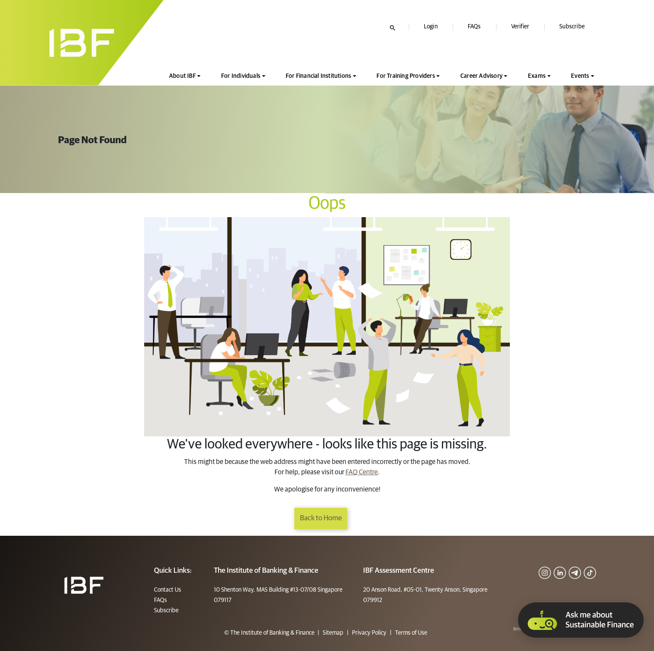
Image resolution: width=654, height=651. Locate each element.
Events (580, 76)
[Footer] (84, 585)
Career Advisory (481, 76)
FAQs (474, 27)
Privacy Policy (369, 633)
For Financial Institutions (318, 76)
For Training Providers (405, 76)
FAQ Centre (362, 472)
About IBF (182, 76)
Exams (537, 76)
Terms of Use (410, 633)
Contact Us (167, 590)
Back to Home (321, 518)
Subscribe (572, 27)
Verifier (520, 27)
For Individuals (240, 76)
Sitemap (333, 633)
